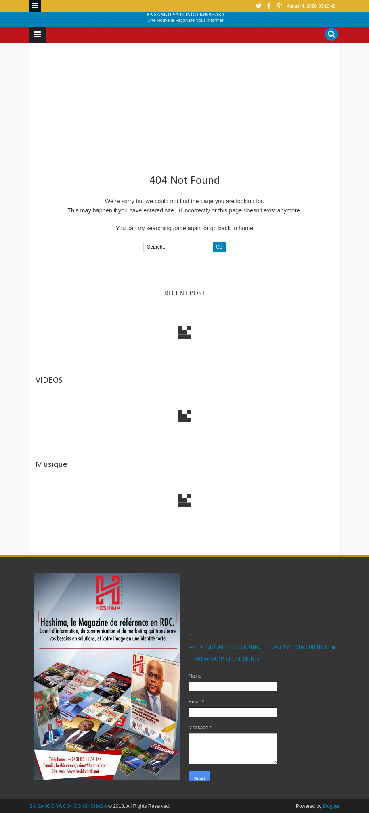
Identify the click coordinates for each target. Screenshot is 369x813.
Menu (35, 6)
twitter (258, 6)
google (279, 6)
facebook (269, 6)
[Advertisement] (184, 105)
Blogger (331, 806)
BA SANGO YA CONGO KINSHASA (186, 14)
